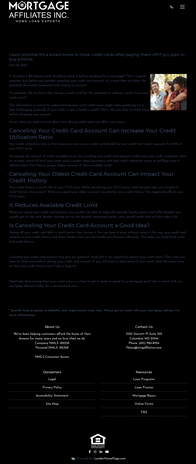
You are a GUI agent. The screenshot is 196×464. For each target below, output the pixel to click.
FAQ (144, 412)
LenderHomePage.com (110, 458)
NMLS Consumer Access (52, 357)
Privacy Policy (52, 387)
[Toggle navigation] (182, 7)
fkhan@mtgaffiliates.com (144, 347)
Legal (52, 379)
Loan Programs (144, 379)
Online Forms (144, 404)
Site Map (52, 404)
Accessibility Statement (52, 395)
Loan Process (144, 387)
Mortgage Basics (144, 395)
